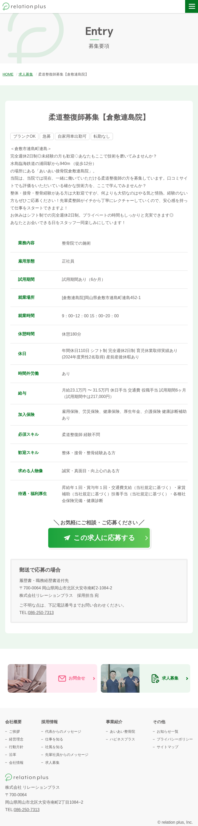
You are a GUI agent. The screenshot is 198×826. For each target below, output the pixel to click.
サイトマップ (167, 747)
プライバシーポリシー (175, 739)
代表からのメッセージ (63, 731)
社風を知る (54, 747)
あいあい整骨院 (122, 731)
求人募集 (52, 762)
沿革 (12, 755)
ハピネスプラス (122, 739)
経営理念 (16, 739)
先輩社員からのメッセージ (66, 755)
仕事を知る (54, 739)
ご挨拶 (14, 731)
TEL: (36, 612)
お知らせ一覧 (167, 731)
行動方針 (16, 747)
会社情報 (16, 762)
